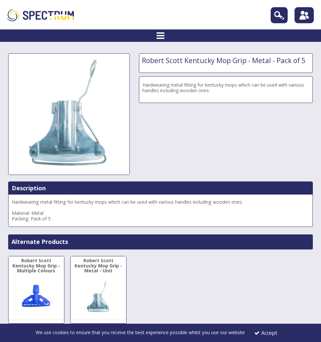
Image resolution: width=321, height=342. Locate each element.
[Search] (278, 15)
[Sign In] (304, 15)
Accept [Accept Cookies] (265, 332)
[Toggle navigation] (160, 36)
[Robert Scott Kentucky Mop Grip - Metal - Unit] (98, 288)
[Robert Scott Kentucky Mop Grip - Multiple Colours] (36, 288)
